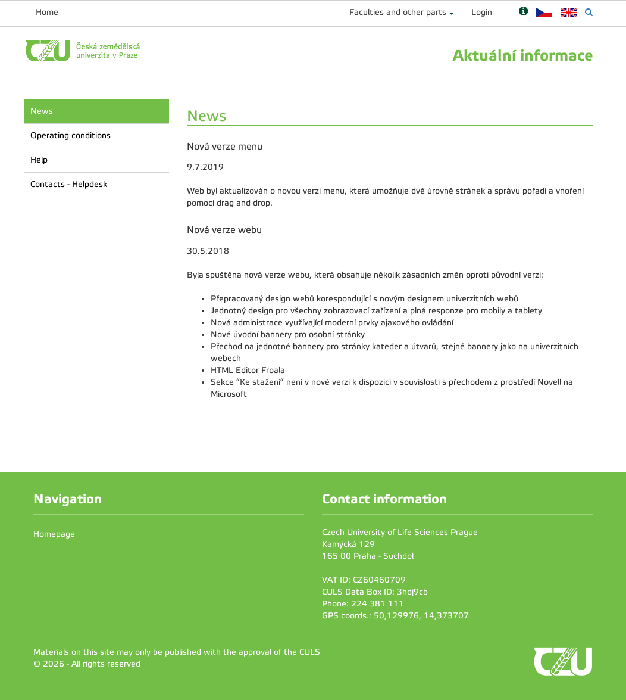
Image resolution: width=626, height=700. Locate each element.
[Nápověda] (523, 12)
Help (39, 159)
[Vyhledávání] (589, 12)
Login (481, 12)
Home (47, 12)
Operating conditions (70, 135)
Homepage (54, 534)
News (41, 111)
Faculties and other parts (397, 12)
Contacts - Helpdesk (68, 184)
